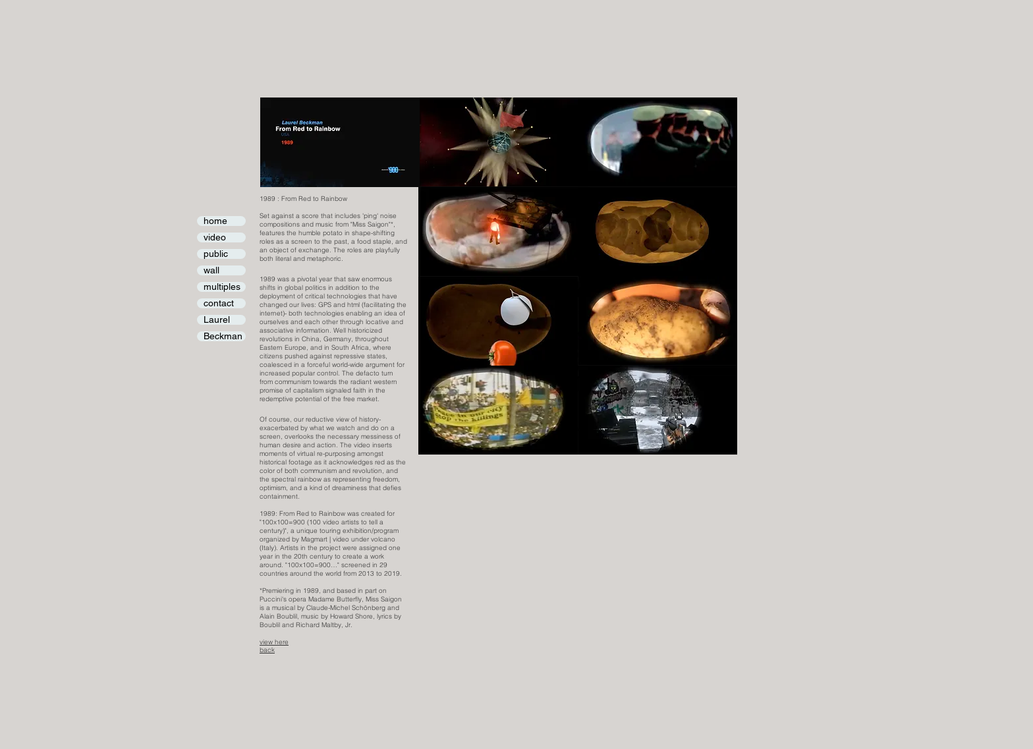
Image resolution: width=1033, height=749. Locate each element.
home (215, 221)
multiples (222, 287)
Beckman (223, 336)
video (215, 237)
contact (219, 303)
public (216, 254)
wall (211, 270)
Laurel (217, 320)
